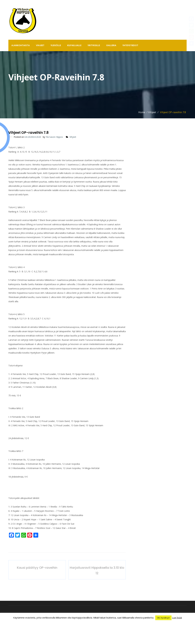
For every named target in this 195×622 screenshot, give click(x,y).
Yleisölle (56, 45)
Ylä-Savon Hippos (54, 136)
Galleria (111, 45)
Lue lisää (177, 617)
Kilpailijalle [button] (74, 45)
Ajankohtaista (20, 45)
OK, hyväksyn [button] (163, 617)
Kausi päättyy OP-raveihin (37, 567)
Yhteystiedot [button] (130, 45)
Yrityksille (94, 45)
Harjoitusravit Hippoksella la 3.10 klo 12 (97, 570)
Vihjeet (40, 45)
